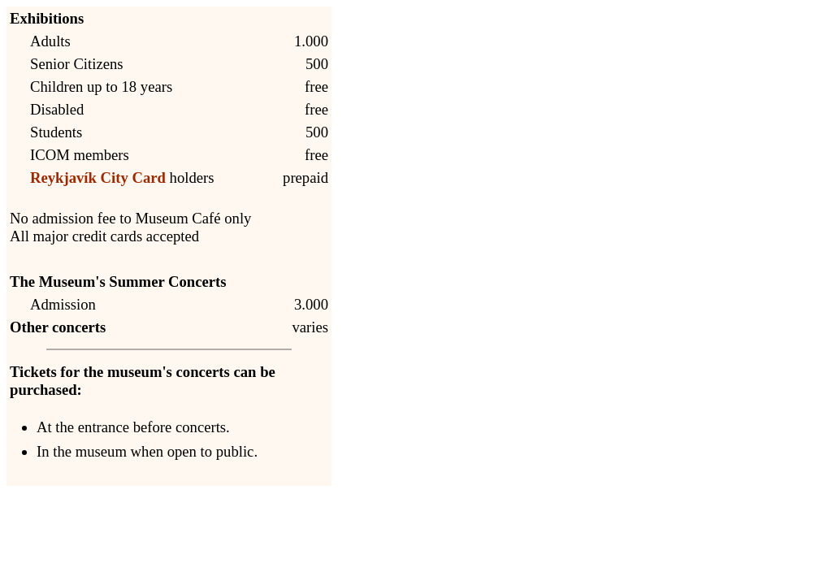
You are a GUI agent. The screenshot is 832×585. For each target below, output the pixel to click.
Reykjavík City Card (98, 177)
